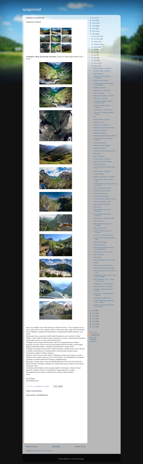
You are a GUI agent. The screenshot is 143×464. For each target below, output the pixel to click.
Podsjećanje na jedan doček (102, 298)
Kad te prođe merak (99, 164)
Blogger (81, 459)
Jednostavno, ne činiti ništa (101, 90)
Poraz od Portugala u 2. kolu (102, 201)
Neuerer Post (31, 446)
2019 (93, 310)
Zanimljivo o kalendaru (100, 130)
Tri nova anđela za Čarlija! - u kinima (104, 199)
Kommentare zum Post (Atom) (42, 451)
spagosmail (31, 9)
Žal (94, 117)
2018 (93, 313)
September (97, 44)
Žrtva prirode (97, 153)
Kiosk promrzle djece (99, 143)
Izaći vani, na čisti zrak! (100, 98)
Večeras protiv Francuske (101, 196)
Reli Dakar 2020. (98, 221)
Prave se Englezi (98, 93)
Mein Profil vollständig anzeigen (93, 339)
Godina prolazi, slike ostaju (101, 204)
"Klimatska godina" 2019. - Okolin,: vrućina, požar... (104, 280)
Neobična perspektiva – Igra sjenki (103, 177)
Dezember (97, 36)
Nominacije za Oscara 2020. (102, 191)
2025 (93, 20)
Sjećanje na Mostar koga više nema (104, 151)
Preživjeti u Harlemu (99, 87)
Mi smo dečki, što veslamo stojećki (103, 268)
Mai (95, 55)
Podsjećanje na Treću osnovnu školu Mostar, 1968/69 (104, 275)
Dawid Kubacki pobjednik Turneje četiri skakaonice (103, 248)
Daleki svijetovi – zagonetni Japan (103, 218)
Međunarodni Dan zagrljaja (101, 145)
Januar (96, 66)
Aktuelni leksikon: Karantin (101, 119)
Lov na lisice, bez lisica (100, 193)
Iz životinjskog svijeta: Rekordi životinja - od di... (102, 102)
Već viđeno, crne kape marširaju (103, 235)
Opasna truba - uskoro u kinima (103, 252)
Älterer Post (80, 446)
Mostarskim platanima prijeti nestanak (104, 135)
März (95, 60)
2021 (93, 31)
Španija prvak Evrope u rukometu (103, 95)
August (96, 47)
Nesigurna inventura (99, 148)
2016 (93, 318)
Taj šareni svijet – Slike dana (102, 71)
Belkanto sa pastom (99, 245)
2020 (93, 34)
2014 (93, 324)
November (97, 39)
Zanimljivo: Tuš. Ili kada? (100, 125)
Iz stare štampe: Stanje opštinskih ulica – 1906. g (103, 301)
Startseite (56, 446)
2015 (93, 321)
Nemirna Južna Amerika (100, 80)
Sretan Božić (97, 257)
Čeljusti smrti (97, 207)
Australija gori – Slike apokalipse (103, 284)
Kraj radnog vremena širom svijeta (103, 127)
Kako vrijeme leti (98, 73)
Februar (96, 63)
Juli (95, 49)
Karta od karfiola (98, 254)
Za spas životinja (98, 174)
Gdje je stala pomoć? (99, 228)
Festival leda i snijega (100, 242)
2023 (93, 26)
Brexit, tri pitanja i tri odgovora (102, 68)
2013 (93, 327)
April (95, 58)
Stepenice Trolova (98, 122)
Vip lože (95, 262)
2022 (93, 28)
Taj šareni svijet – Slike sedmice (103, 110)
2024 (93, 23)
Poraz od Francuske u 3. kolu (102, 188)
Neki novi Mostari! (98, 156)
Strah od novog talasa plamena (102, 265)
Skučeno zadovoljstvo (100, 133)
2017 (93, 316)
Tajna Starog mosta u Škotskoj (102, 161)
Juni (95, 52)
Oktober (96, 41)
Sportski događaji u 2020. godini (103, 286)
